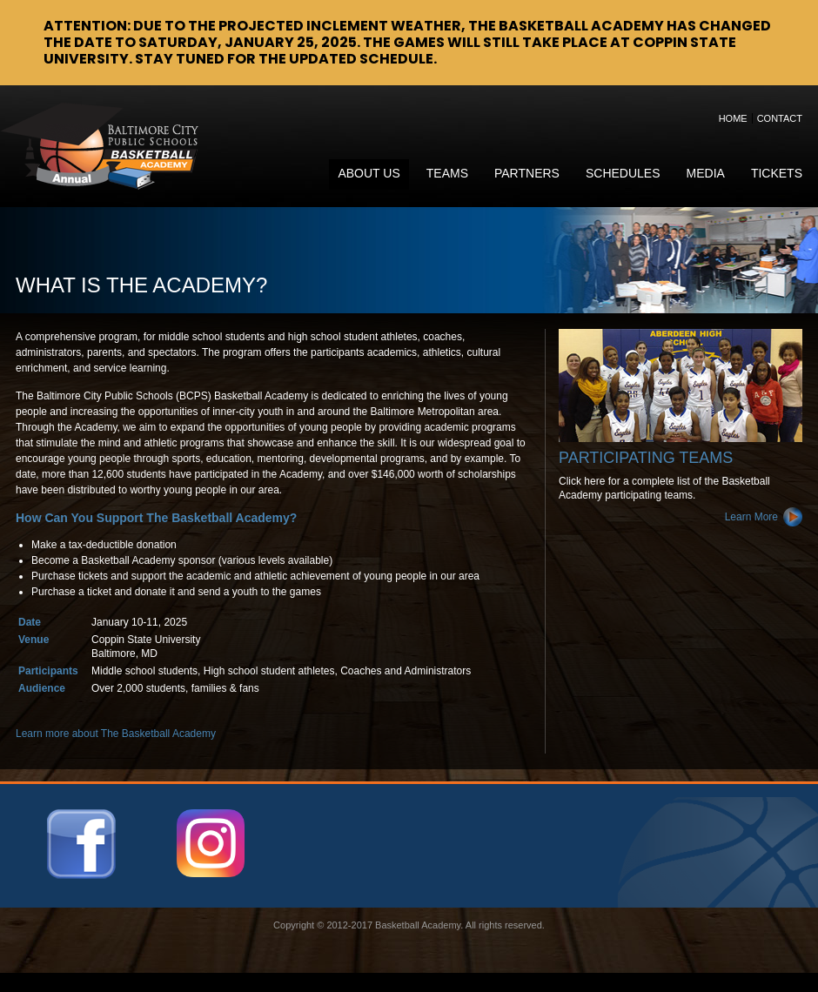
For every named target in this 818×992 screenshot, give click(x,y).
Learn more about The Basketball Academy (116, 733)
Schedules (623, 173)
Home (733, 118)
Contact (779, 118)
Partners (527, 173)
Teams (447, 173)
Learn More (751, 517)
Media (706, 173)
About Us (368, 173)
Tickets (776, 173)
